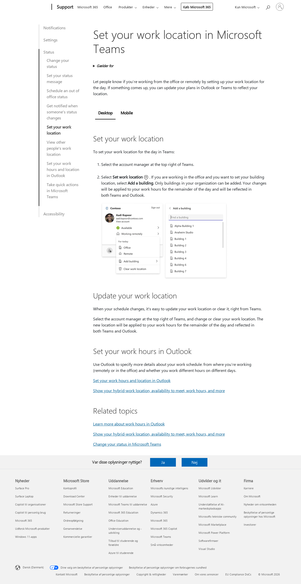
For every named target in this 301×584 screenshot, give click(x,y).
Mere (168, 7)
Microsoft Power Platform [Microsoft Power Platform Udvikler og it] (214, 533)
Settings (50, 39)
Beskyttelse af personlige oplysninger (107, 574)
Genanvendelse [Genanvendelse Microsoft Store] (72, 528)
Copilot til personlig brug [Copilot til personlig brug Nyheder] (30, 512)
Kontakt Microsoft (66, 574)
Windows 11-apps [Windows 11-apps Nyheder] (26, 537)
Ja (163, 462)
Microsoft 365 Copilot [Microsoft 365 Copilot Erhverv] (164, 528)
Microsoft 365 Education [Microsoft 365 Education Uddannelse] (123, 512)
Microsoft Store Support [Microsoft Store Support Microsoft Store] (78, 504)
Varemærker (180, 574)
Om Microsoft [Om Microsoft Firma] (252, 496)
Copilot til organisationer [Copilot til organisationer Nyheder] (30, 504)
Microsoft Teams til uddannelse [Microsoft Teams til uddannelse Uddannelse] (127, 504)
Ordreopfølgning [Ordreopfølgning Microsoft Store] (73, 520)
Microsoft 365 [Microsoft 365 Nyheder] (23, 520)
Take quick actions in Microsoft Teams (62, 190)
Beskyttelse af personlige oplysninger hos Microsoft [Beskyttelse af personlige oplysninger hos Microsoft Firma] (259, 514)
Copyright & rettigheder (151, 574)
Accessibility (54, 213)
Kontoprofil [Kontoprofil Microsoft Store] (70, 488)
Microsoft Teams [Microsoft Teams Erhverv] (161, 537)
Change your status (58, 63)
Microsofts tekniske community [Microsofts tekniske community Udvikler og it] (217, 516)
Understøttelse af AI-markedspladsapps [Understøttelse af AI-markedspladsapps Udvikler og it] (211, 506)
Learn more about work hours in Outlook (129, 423)
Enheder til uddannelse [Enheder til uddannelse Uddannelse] (122, 496)
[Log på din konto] (280, 7)
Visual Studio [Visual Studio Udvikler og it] (207, 549)
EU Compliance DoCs (238, 574)
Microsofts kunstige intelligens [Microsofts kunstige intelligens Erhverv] (169, 488)
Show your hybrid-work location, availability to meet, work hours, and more (159, 390)
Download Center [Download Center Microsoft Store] (74, 496)
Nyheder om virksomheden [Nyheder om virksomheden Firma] (260, 504)
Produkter (126, 7)
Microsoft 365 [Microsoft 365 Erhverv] (159, 520)
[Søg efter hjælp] (267, 6)
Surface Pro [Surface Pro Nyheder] (22, 488)
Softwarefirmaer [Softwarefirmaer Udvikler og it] (208, 541)
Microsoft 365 (87, 7)
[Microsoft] (32, 7)
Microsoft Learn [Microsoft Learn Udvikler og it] (208, 496)
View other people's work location (59, 148)
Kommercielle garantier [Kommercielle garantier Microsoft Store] (77, 537)
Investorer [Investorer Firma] (250, 524)
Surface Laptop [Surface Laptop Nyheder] (24, 496)
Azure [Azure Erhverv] (154, 504)
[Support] (64, 7)
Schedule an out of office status (63, 93)
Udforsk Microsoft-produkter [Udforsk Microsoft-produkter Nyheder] (32, 528)
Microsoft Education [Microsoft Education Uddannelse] (120, 488)
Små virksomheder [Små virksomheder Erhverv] (162, 545)
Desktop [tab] (105, 112)
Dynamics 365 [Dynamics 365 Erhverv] (159, 512)
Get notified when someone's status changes (62, 111)
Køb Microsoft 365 (197, 7)
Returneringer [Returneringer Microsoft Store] (71, 512)
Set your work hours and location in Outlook (63, 169)
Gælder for (105, 65)
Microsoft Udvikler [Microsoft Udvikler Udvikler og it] (210, 488)
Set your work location (59, 130)
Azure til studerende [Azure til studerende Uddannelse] (120, 553)
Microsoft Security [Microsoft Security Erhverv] (162, 496)
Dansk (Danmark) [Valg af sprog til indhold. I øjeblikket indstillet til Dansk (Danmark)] (33, 567)
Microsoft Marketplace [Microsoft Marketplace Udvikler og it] (212, 524)
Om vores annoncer (206, 574)
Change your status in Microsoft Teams (127, 444)
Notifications (54, 27)
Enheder (149, 7)
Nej (194, 462)
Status (48, 52)
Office (107, 7)
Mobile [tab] (127, 112)
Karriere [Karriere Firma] (249, 488)
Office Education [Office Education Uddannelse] (118, 520)
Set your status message (60, 78)
